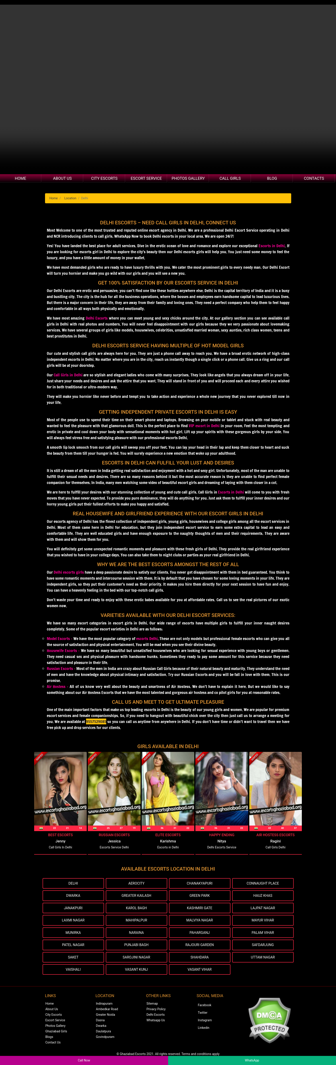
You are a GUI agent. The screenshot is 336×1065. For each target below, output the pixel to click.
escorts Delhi (146, 638)
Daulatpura (103, 1032)
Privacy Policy (156, 1010)
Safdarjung (263, 945)
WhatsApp (252, 1060)
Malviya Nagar (199, 921)
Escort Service (146, 178)
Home (20, 178)
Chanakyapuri (200, 883)
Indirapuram (104, 1004)
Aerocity (136, 883)
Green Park (199, 896)
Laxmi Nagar (73, 921)
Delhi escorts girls (69, 572)
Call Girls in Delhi (68, 375)
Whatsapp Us (156, 1021)
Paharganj (199, 933)
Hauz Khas (262, 896)
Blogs (49, 1037)
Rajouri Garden (199, 945)
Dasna (100, 1021)
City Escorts (104, 178)
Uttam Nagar (263, 958)
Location (70, 198)
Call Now (84, 1060)
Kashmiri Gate (200, 908)
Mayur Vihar (262, 921)
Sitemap (152, 1004)
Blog (272, 178)
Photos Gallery (188, 178)
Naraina (136, 933)
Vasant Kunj (136, 970)
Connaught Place (262, 883)
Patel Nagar (73, 945)
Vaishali (73, 970)
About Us (62, 178)
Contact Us (53, 1043)
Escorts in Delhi (272, 246)
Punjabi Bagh (136, 945)
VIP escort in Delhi (204, 426)
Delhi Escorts (97, 318)
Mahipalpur (136, 921)
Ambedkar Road (107, 1010)
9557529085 (96, 721)
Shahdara (199, 958)
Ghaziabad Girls (56, 1032)
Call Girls (230, 178)
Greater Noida (105, 1015)
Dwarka (73, 896)
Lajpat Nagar (262, 908)
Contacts (314, 178)
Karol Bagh (136, 908)
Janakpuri (73, 908)
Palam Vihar (263, 933)
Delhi (73, 883)
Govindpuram (105, 1037)
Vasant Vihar (199, 970)
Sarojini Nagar (136, 958)
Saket (73, 958)
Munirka (73, 933)
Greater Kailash (136, 896)
